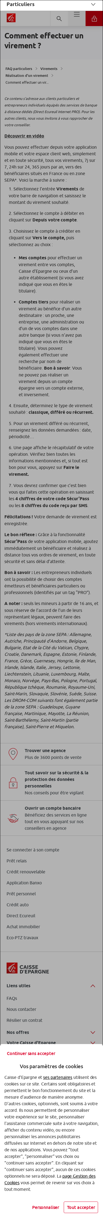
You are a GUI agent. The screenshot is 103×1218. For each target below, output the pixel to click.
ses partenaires (57, 1077)
